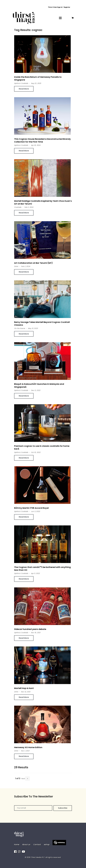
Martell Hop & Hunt (24, 688)
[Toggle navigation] (60, 18)
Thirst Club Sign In (55, 7)
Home (16, 844)
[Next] (27, 778)
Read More (24, 89)
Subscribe (62, 808)
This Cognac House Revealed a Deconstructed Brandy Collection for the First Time (42, 140)
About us (26, 844)
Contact (37, 844)
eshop (47, 844)
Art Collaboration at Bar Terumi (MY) (33, 263)
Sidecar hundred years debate (30, 629)
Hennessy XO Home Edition (28, 747)
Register (67, 7)
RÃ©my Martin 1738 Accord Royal (31, 508)
